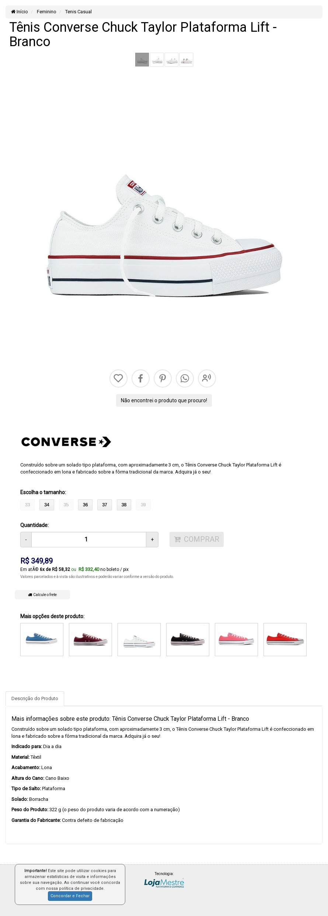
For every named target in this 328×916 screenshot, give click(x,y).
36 (85, 504)
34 (46, 504)
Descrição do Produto (34, 698)
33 (27, 504)
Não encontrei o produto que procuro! (164, 400)
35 (66, 504)
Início (19, 11)
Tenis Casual (78, 11)
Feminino (46, 11)
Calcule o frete (42, 595)
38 (124, 504)
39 (143, 504)
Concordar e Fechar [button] (70, 895)
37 (104, 504)
